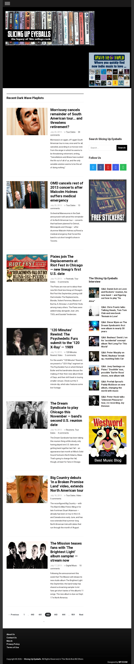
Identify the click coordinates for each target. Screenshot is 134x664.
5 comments (70, 355)
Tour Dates (70, 132)
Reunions (70, 430)
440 (32, 615)
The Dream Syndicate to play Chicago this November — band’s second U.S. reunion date (66, 414)
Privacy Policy (13, 644)
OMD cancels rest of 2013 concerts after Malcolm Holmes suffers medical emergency (66, 191)
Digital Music (71, 565)
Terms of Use (13, 647)
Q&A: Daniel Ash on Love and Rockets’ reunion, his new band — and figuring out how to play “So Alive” (108, 295)
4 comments (63, 433)
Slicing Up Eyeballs (32, 659)
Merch (9, 641)
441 (40, 615)
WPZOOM (123, 662)
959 (73, 615)
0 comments (63, 282)
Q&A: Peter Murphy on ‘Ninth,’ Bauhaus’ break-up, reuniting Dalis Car (113, 355)
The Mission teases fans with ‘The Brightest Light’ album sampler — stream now (66, 552)
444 (63, 615)
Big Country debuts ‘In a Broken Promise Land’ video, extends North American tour (66, 484)
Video (60, 355)
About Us (11, 634)
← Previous (13, 615)
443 (55, 615)
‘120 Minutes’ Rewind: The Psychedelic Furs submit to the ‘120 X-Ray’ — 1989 (65, 338)
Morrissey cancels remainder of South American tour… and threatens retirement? (66, 118)
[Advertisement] (109, 109)
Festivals (70, 279)
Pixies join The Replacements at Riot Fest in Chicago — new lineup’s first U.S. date (66, 265)
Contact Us (12, 638)
